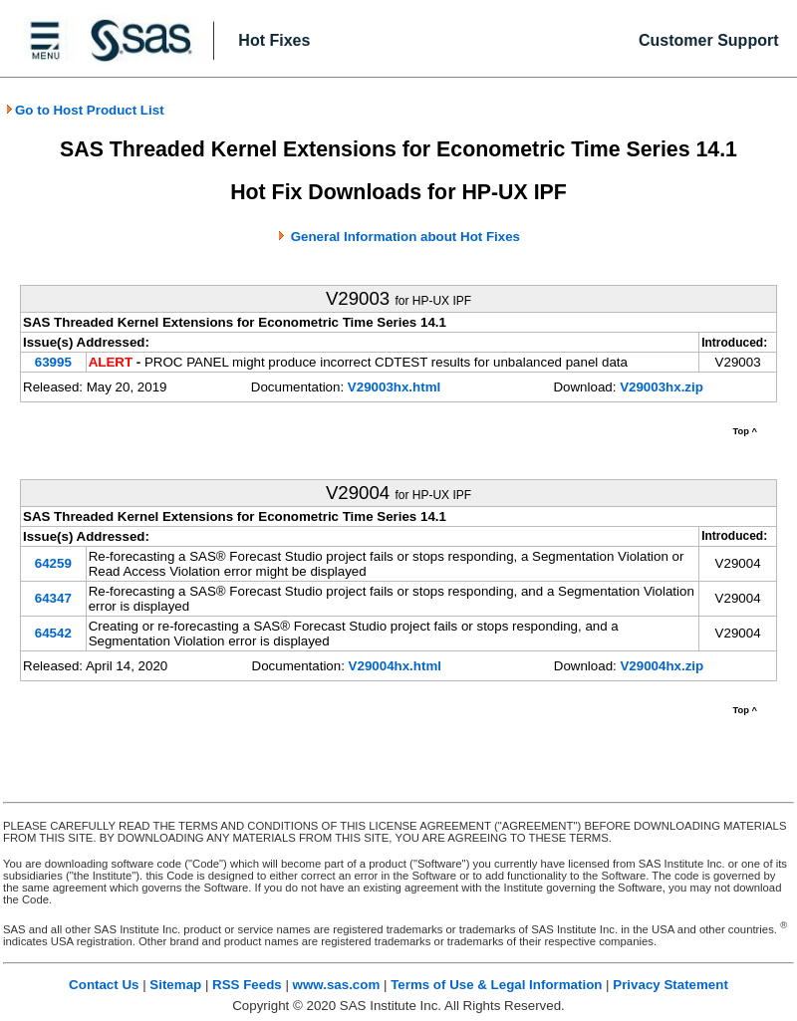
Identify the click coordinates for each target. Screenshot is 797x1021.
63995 (53, 362)
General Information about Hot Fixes (405, 236)
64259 (53, 563)
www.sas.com (337, 984)
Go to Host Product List (84, 110)
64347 (53, 598)
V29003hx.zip (661, 387)
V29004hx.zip (661, 665)
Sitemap (175, 984)
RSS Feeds (247, 984)
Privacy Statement (670, 984)
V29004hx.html (395, 665)
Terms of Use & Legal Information (496, 984)
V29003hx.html (394, 387)
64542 (53, 633)
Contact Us (103, 984)
